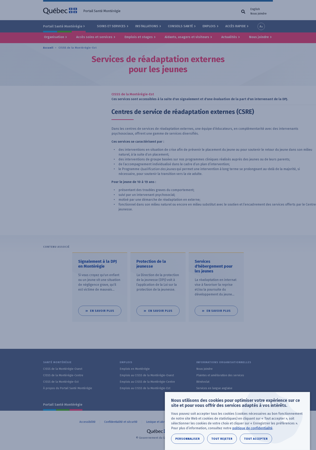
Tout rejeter (222, 440)
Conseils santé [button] (180, 26)
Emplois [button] (209, 26)
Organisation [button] (54, 37)
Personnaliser (187, 440)
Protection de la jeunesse (151, 264)
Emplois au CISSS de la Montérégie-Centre (147, 381)
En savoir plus (106, 309)
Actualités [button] (229, 37)
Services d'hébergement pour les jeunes (214, 266)
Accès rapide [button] (235, 26)
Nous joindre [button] (259, 37)
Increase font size (261, 26)
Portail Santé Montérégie (62, 404)
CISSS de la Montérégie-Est (77, 47)
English (255, 9)
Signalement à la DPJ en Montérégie (97, 264)
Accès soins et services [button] (94, 37)
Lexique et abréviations (161, 422)
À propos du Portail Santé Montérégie (67, 388)
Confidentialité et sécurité (120, 422)
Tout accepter (256, 440)
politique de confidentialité (252, 429)
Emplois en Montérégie (135, 369)
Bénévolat (202, 381)
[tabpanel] (98, 287)
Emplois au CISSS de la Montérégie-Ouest (147, 375)
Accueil (48, 47)
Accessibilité (87, 422)
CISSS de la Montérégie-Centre (63, 375)
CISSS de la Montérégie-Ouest (62, 369)
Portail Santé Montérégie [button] (62, 26)
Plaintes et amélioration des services (220, 375)
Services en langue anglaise (214, 388)
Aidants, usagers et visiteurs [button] (187, 37)
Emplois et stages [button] (139, 37)
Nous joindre (258, 13)
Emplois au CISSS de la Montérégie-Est (145, 388)
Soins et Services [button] (111, 26)
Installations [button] (146, 26)
